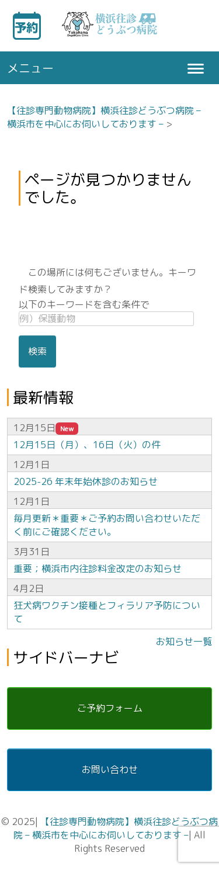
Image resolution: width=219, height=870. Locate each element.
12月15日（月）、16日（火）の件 (87, 444)
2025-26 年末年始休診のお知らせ (85, 481)
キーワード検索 (187, 26)
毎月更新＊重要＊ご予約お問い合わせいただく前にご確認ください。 (106, 525)
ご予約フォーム (109, 708)
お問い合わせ (110, 769)
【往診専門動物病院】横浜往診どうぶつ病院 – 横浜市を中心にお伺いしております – (104, 117)
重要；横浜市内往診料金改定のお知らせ (97, 568)
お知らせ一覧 (184, 641)
